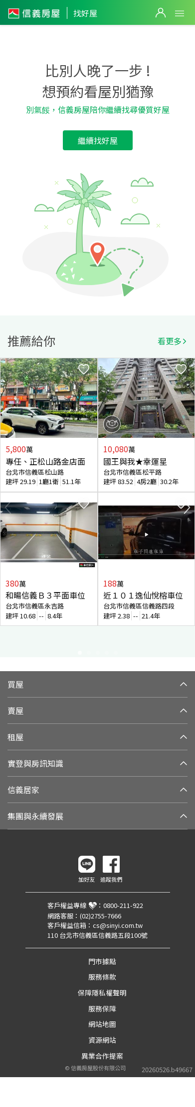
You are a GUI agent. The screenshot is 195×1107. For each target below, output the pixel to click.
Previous (8, 507)
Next (187, 507)
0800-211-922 (123, 905)
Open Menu (179, 13)
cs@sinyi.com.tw (118, 925)
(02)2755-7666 (100, 915)
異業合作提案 (102, 1056)
